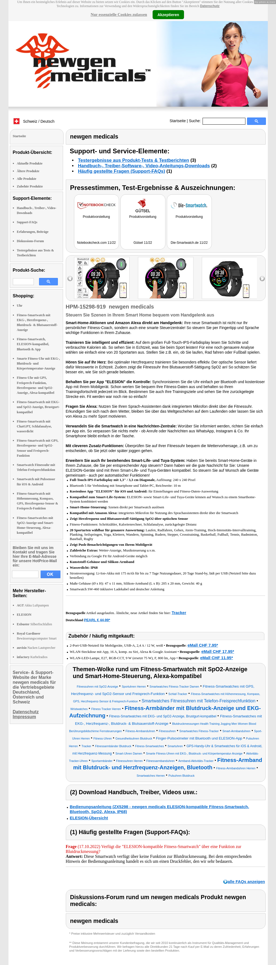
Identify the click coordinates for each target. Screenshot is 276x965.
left (70, 278)
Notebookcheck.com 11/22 (96, 243)
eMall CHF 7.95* (203, 645)
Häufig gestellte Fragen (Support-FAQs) (121, 171)
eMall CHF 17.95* (217, 651)
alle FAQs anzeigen (246, 881)
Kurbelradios (32, 657)
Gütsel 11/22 (142, 243)
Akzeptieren (168, 14)
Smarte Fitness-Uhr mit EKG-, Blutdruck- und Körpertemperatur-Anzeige (38, 363)
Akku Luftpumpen (33, 605)
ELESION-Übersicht (89, 818)
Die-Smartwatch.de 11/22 (189, 243)
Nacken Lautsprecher (36, 648)
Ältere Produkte (28, 171)
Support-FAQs (27, 222)
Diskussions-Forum (30, 241)
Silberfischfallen (34, 624)
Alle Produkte (26, 179)
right (262, 278)
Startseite (178, 121)
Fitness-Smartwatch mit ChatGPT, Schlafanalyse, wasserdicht (34, 426)
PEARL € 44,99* (97, 620)
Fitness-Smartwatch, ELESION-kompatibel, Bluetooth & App (33, 344)
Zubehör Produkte (30, 186)
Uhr (20, 305)
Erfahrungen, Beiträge (33, 232)
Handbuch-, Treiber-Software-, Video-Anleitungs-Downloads (144, 165)
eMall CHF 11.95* (216, 657)
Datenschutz (209, 6)
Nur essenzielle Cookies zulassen (119, 14)
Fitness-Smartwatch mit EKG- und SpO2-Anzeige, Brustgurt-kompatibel (38, 407)
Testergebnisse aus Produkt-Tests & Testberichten (133, 160)
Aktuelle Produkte (30, 163)
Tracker (179, 612)
